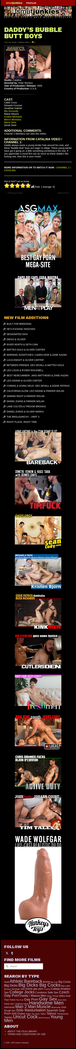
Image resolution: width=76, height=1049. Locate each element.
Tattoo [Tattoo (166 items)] (43, 1014)
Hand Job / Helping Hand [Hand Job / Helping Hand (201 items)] (16, 1004)
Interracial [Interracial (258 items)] (9, 1007)
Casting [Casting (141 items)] (47, 989)
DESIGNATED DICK (17, 334)
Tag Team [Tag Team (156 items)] (35, 1014)
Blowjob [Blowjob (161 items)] (7, 989)
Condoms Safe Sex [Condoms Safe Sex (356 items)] (46, 992)
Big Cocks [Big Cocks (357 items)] (65, 981)
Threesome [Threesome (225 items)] (62, 1014)
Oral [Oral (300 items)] (63, 1007)
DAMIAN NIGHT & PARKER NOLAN (25, 396)
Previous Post (15, 193)
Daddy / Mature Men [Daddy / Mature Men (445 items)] (33, 995)
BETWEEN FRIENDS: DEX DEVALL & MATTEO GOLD (35, 365)
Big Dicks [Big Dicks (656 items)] (11, 985)
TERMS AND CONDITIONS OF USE (26, 1034)
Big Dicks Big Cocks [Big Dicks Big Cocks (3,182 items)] (39, 985)
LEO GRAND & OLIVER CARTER (24, 380)
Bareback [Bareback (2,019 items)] (33, 981)
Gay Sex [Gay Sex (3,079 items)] (48, 999)
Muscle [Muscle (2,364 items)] (44, 1006)
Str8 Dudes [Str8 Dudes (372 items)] (18, 1013)
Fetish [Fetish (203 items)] (12, 1000)
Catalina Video (23, 42)
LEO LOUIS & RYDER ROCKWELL (25, 370)
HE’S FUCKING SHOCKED (21, 329)
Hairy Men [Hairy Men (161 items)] (62, 1000)
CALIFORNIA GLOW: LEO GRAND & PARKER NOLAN (35, 391)
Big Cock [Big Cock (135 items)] (54, 982)
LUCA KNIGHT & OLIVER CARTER (25, 360)
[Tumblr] (12, 953)
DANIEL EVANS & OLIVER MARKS (25, 411)
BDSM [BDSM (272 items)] (46, 982)
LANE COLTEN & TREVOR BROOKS (26, 406)
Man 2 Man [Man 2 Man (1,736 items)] (25, 1006)
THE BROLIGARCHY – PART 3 (23, 416)
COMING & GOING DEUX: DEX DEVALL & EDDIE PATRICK (38, 385)
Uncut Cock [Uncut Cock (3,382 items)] (25, 1016)
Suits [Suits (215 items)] (28, 1014)
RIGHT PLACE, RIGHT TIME (22, 422)
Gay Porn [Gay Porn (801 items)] (31, 999)
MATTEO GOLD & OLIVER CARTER (26, 349)
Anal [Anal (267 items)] (6, 982)
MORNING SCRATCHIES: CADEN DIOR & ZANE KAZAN (37, 354)
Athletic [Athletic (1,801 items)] (16, 981)
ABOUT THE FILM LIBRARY (22, 1031)
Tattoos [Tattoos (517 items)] (51, 1013)
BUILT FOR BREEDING (19, 324)
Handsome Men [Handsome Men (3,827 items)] (46, 1003)
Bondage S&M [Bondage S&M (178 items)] (18, 989)
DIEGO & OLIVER (16, 339)
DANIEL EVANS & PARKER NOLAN (25, 401)
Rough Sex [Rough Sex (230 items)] (9, 1010)
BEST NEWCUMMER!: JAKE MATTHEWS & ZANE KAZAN (37, 375)
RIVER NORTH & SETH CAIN (22, 344)
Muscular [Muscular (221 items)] (56, 1007)
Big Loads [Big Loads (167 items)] (65, 986)
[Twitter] (7, 953)
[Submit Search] (6, 966)
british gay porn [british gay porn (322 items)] (34, 988)
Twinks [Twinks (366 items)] (8, 1017)
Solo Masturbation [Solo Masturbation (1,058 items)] (31, 1010)
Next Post (63, 193)
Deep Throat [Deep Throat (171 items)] (52, 996)
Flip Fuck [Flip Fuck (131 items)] (19, 1000)
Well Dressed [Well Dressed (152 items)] (44, 1018)
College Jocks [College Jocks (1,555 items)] (22, 992)
